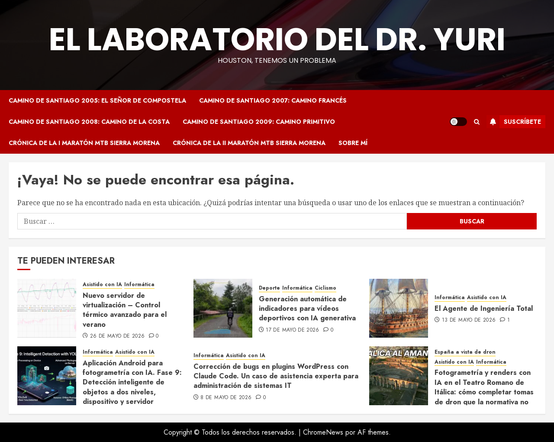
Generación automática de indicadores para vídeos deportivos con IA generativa (307, 308)
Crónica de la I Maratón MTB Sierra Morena (84, 143)
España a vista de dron (465, 352)
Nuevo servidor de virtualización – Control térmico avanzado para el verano (125, 309)
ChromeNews (323, 432)
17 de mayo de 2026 (292, 330)
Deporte (269, 288)
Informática (139, 284)
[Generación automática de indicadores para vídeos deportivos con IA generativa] (222, 308)
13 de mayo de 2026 (469, 320)
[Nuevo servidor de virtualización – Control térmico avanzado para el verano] (46, 308)
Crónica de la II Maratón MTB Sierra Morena (249, 143)
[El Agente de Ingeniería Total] (398, 308)
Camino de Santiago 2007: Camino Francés (273, 100)
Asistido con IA (102, 284)
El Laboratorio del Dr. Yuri (277, 39)
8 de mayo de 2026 (225, 397)
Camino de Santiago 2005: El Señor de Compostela (97, 100)
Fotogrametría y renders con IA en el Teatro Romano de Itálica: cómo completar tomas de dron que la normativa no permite (484, 392)
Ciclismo (325, 288)
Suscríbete (513, 121)
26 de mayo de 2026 (117, 336)
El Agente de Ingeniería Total (484, 308)
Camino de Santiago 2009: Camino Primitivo (259, 121)
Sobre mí (352, 143)
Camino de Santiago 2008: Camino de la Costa (89, 121)
